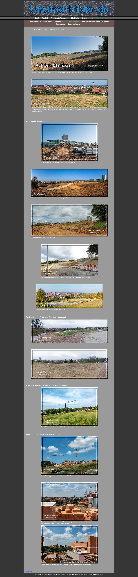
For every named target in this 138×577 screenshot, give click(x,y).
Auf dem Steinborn (73, 22)
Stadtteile (75, 18)
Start (37, 18)
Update (58, 574)
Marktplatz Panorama (59, 18)
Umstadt (44, 18)
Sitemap (63, 574)
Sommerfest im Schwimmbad (41, 22)
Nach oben (29, 571)
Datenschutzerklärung (81, 574)
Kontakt (72, 574)
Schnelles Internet (74, 24)
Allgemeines (51, 574)
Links (67, 574)
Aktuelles (99, 18)
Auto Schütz (58, 22)
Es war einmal (87, 18)
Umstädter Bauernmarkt (91, 22)
